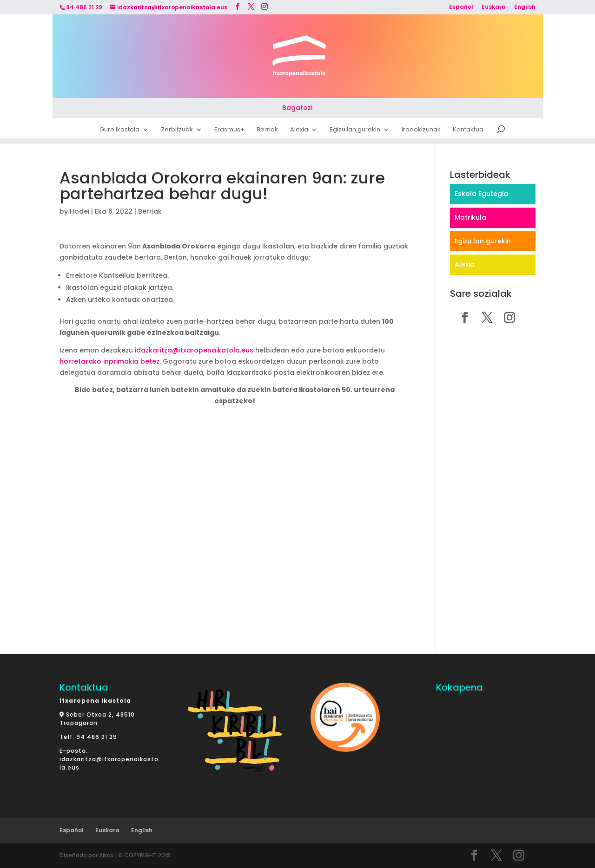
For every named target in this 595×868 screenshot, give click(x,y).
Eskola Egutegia (481, 193)
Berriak (267, 131)
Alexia (299, 131)
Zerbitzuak (177, 131)
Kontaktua (468, 131)
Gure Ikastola (119, 131)
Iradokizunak (421, 131)
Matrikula (470, 217)
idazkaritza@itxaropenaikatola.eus (193, 350)
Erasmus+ (229, 131)
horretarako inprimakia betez (109, 361)
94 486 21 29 (96, 737)
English (525, 7)
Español (461, 7)
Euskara (494, 7)
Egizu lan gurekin (355, 131)
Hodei (79, 211)
